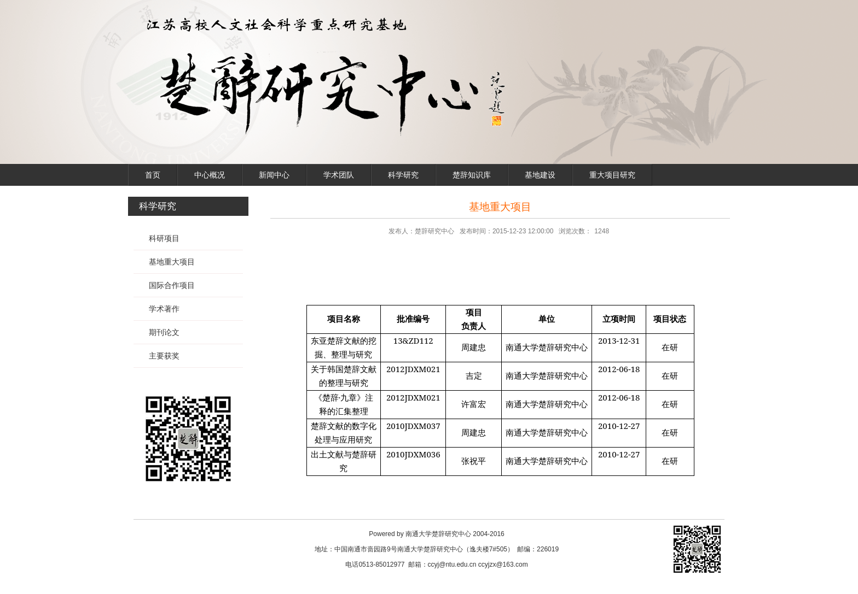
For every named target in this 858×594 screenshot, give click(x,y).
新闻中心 (274, 174)
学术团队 (338, 174)
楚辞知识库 (472, 174)
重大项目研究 (612, 174)
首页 (152, 174)
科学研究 (403, 174)
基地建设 (540, 174)
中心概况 (209, 174)
